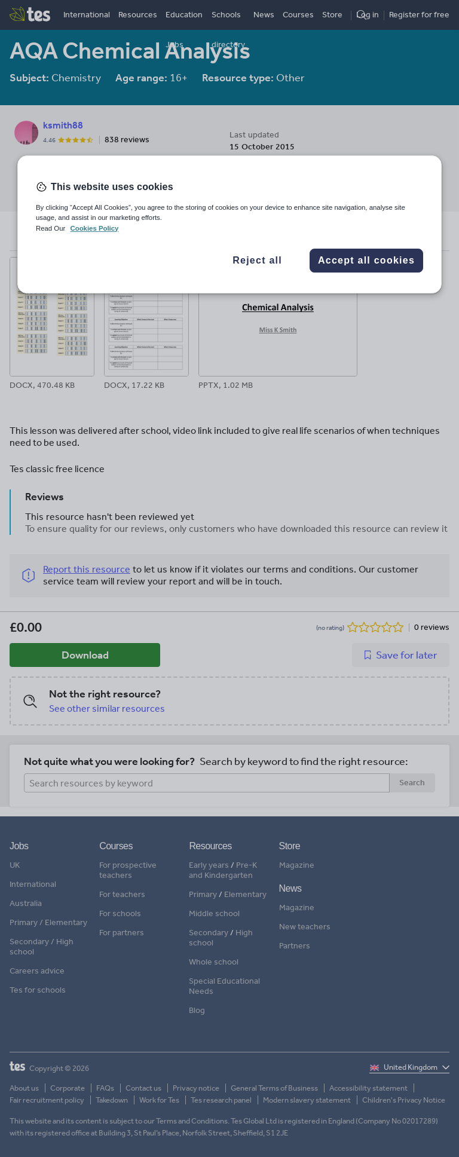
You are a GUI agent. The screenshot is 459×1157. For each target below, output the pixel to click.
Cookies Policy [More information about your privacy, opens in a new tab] (94, 228)
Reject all (257, 260)
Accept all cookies (366, 260)
